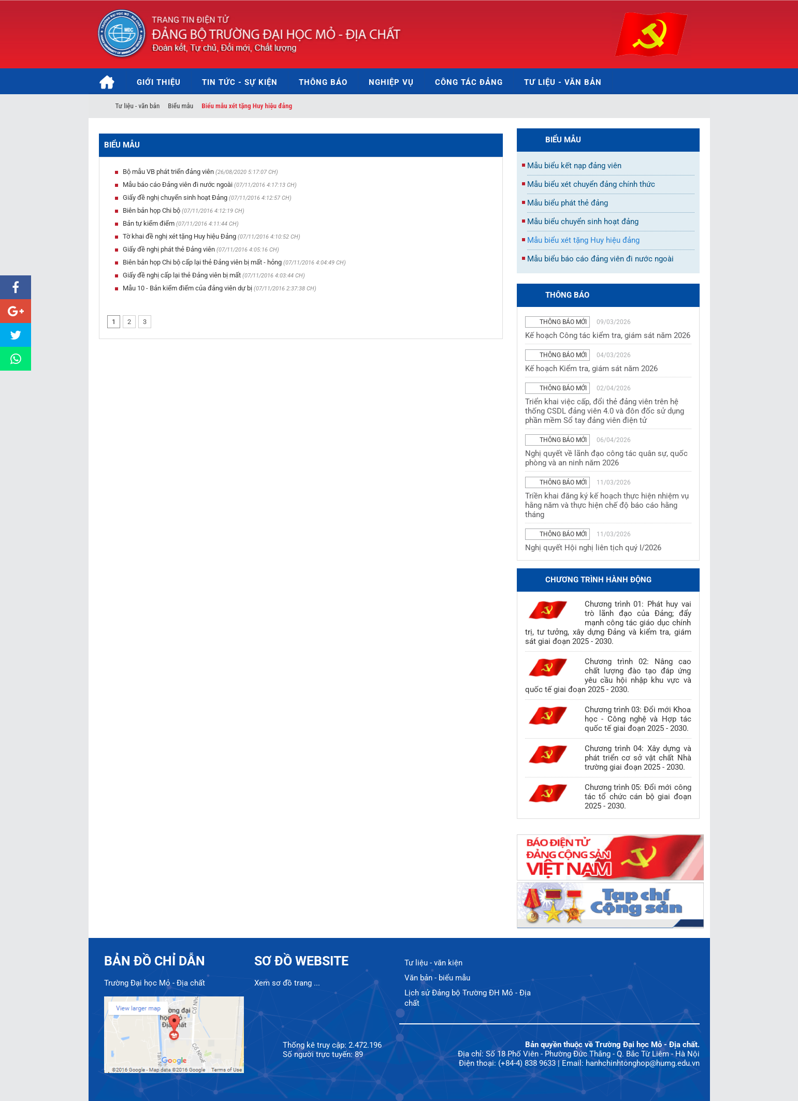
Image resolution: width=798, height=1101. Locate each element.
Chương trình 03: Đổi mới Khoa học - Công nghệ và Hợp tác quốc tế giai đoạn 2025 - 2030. (638, 719)
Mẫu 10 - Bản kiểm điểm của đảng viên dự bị (187, 288)
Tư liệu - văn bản (137, 106)
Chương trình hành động (598, 579)
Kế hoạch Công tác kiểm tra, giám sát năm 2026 (607, 335)
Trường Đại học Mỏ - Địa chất (154, 983)
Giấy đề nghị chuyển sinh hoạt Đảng (175, 197)
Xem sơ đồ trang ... (287, 983)
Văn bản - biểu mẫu (437, 977)
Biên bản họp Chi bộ (151, 210)
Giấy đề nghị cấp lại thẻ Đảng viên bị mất (182, 275)
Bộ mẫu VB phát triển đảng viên (168, 171)
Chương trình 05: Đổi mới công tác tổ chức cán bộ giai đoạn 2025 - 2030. (638, 797)
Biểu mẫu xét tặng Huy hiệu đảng (246, 106)
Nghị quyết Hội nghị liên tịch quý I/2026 (593, 547)
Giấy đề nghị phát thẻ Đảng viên (169, 249)
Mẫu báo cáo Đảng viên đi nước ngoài (178, 184)
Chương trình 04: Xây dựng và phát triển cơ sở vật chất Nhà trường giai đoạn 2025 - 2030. (638, 758)
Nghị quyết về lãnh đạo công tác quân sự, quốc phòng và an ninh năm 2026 (606, 458)
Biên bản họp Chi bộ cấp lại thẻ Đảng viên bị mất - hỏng (202, 262)
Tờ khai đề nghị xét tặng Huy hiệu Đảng (179, 236)
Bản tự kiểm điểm (149, 223)
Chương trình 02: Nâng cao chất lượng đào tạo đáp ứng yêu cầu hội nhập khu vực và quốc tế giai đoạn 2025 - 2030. (608, 675)
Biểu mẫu (180, 106)
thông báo (567, 295)
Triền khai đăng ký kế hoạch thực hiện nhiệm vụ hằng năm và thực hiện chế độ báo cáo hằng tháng (607, 505)
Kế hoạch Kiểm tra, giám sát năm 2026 (591, 368)
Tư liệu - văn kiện (433, 962)
